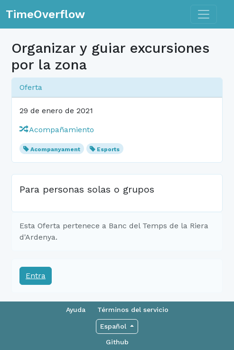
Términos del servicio (132, 309)
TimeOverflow (45, 14)
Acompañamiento (56, 129)
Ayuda (75, 309)
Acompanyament (55, 149)
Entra (36, 275)
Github (117, 342)
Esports (108, 149)
